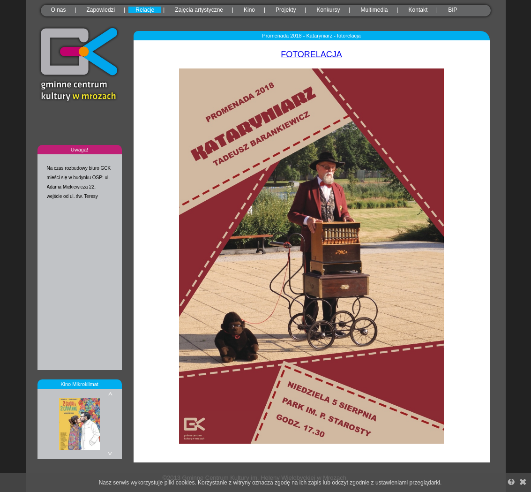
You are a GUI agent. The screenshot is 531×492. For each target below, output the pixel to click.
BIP (452, 10)
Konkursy (328, 10)
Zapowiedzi (101, 10)
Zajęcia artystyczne (199, 10)
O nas (58, 10)
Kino (249, 10)
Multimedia (374, 10)
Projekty (286, 10)
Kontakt (418, 10)
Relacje (144, 10)
